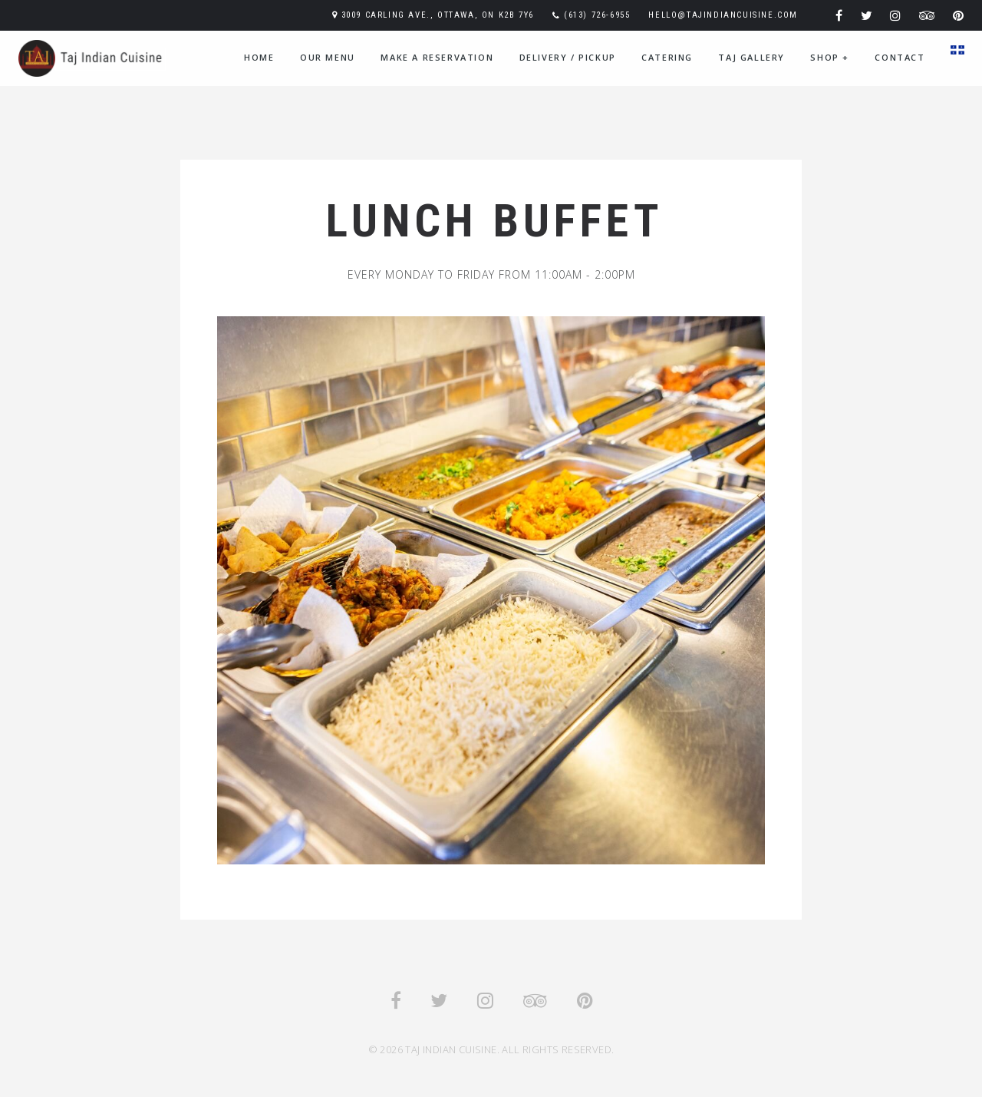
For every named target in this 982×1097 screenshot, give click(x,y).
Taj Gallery (751, 57)
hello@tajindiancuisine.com (723, 15)
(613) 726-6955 (597, 15)
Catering (667, 57)
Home (259, 57)
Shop (829, 57)
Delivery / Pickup (567, 57)
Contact (899, 57)
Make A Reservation (437, 57)
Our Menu (327, 57)
